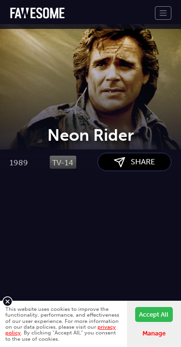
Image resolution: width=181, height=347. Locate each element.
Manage (154, 333)
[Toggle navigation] (163, 13)
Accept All (153, 314)
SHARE (134, 211)
